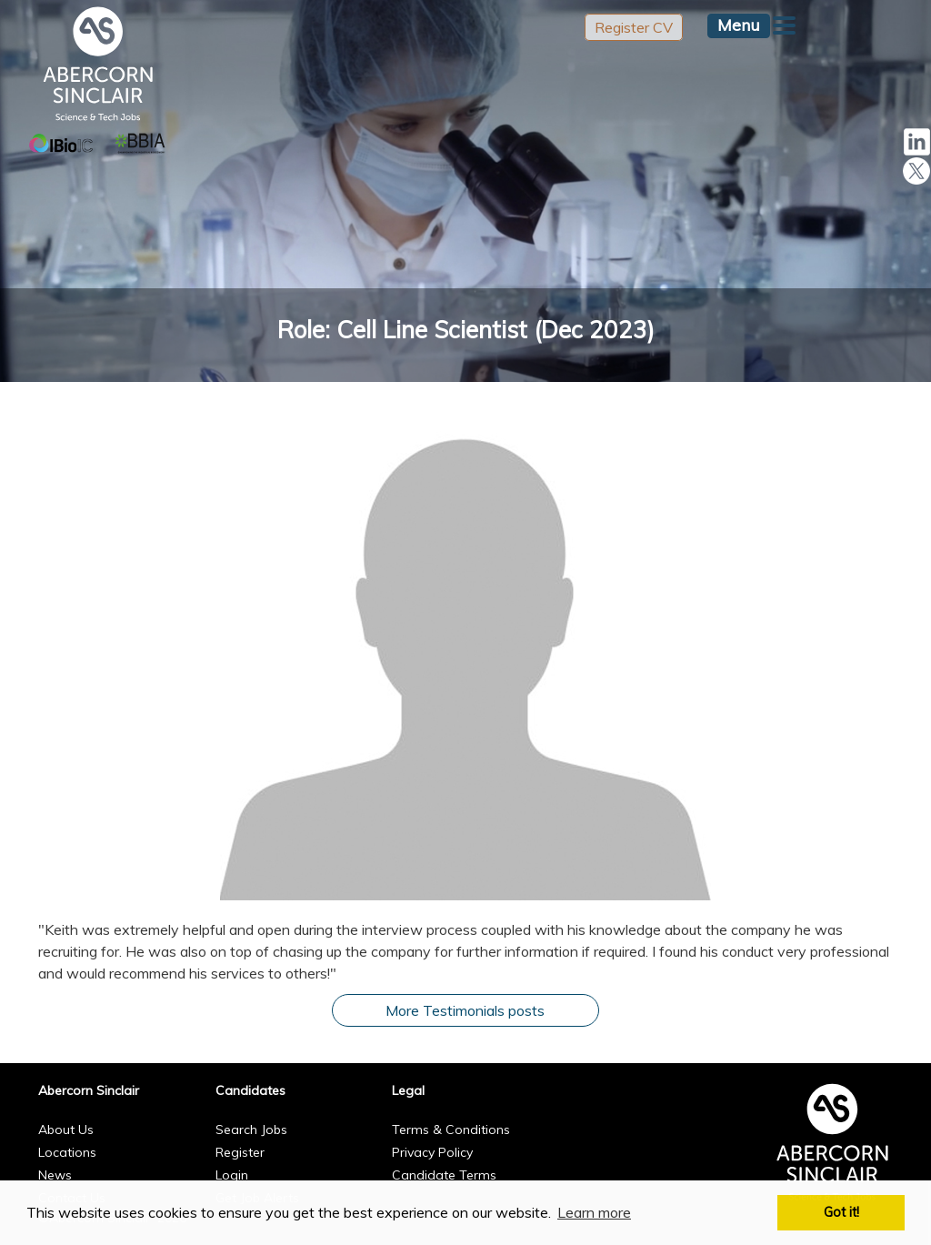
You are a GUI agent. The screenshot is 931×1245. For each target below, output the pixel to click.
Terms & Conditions (451, 1129)
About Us (66, 1129)
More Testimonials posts (465, 1010)
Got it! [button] (841, 1212)
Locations (67, 1152)
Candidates (250, 1090)
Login (231, 1175)
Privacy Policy (432, 1152)
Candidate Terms (444, 1175)
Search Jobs (251, 1129)
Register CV (634, 27)
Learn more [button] (594, 1212)
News (55, 1175)
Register (240, 1152)
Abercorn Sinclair (88, 1090)
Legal (408, 1090)
